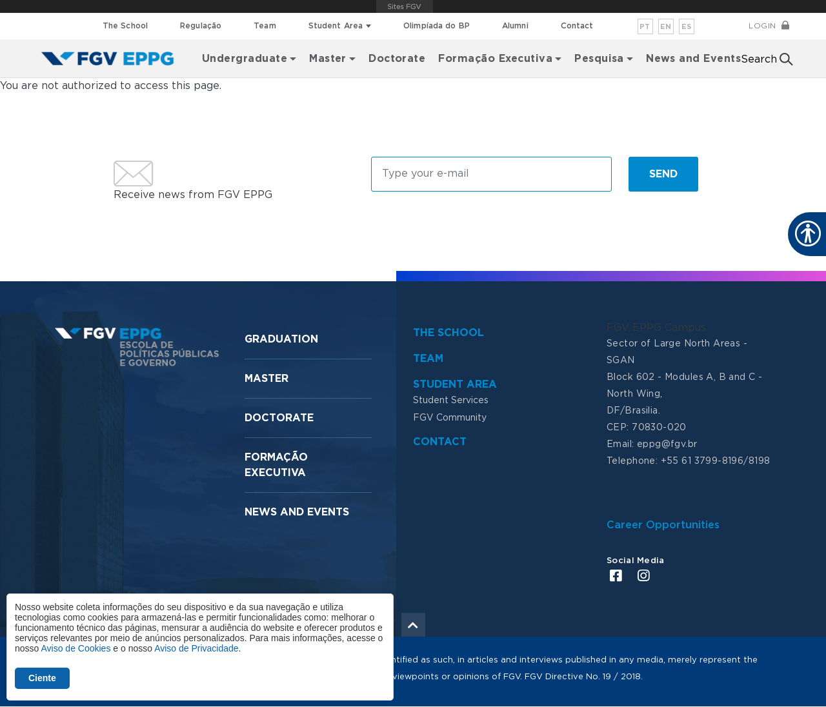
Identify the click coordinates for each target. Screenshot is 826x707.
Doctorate (396, 59)
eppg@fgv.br (667, 444)
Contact (577, 26)
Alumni (515, 26)
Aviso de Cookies (75, 648)
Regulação (200, 26)
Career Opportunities (663, 525)
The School (125, 26)
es (686, 26)
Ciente (42, 678)
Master (266, 378)
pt (645, 26)
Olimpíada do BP (436, 26)
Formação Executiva (495, 59)
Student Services (451, 400)
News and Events (693, 59)
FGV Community (450, 418)
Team (265, 26)
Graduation (281, 339)
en (666, 26)
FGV (404, 6)
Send (663, 174)
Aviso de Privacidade (196, 648)
